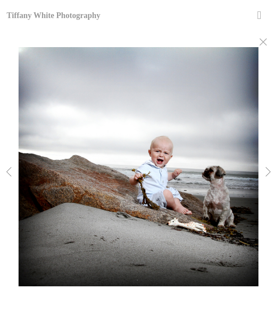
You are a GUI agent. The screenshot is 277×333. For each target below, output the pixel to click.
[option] (138, 177)
